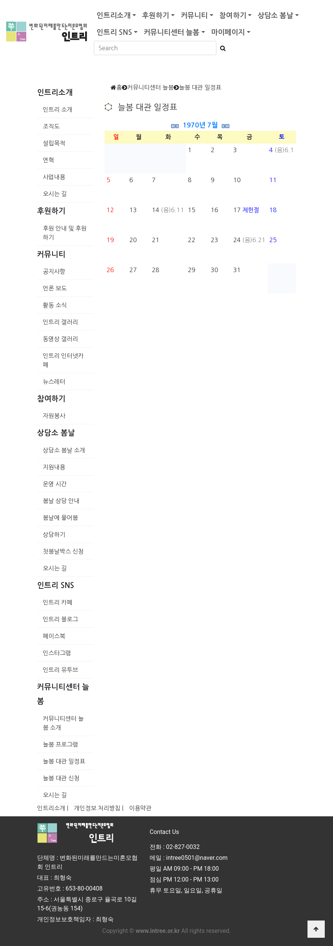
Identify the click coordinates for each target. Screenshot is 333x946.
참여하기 (232, 15)
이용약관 (140, 808)
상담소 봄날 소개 (64, 450)
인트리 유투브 (60, 670)
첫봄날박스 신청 (63, 551)
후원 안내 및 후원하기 (65, 232)
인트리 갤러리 (60, 322)
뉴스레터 (54, 382)
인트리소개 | (52, 808)
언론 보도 (55, 288)
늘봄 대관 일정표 (64, 761)
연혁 (48, 160)
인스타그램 (57, 653)
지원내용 (54, 467)
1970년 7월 (200, 125)
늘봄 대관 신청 (61, 778)
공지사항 (54, 271)
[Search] (155, 48)
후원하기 (155, 15)
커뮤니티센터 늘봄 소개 (63, 722)
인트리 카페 (57, 602)
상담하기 (54, 534)
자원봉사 (54, 416)
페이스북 (54, 636)
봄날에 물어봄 (60, 518)
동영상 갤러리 (60, 339)
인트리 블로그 (60, 619)
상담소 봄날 (275, 15)
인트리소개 (113, 15)
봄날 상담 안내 (61, 501)
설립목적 (54, 143)
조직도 (51, 126)
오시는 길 (55, 194)
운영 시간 (55, 484)
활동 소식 (55, 305)
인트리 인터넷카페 (63, 360)
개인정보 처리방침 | (98, 808)
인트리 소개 (57, 109)
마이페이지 (228, 32)
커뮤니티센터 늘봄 (172, 32)
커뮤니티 (194, 15)
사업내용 (54, 177)
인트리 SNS (114, 32)
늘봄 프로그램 (60, 744)
